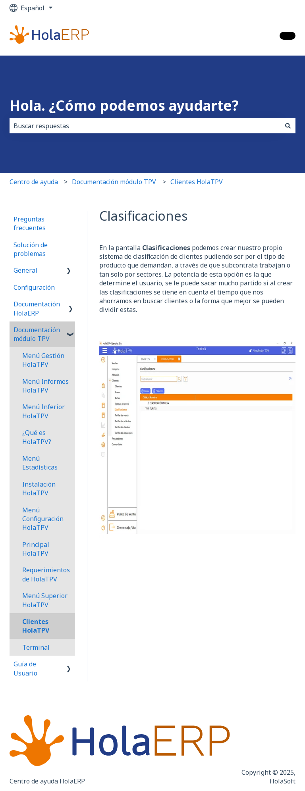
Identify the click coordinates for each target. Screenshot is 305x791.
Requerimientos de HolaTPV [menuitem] (46, 574)
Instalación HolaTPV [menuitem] (39, 488)
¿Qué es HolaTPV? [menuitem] (36, 437)
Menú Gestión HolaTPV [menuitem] (43, 360)
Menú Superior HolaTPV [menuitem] (45, 600)
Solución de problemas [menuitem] (31, 249)
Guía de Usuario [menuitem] (25, 668)
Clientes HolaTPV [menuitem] (35, 626)
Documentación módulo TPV (114, 181)
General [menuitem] (25, 270)
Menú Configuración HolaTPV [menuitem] (43, 519)
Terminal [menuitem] (36, 647)
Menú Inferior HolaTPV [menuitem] (43, 411)
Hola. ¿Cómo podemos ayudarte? (124, 105)
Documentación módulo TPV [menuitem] (37, 334)
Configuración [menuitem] (34, 287)
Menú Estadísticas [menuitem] (40, 463)
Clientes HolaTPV (196, 181)
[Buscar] (287, 125)
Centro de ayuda (34, 181)
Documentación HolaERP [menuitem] (37, 308)
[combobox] (145, 125)
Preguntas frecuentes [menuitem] (30, 223)
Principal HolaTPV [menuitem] (35, 549)
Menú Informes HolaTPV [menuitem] (45, 386)
